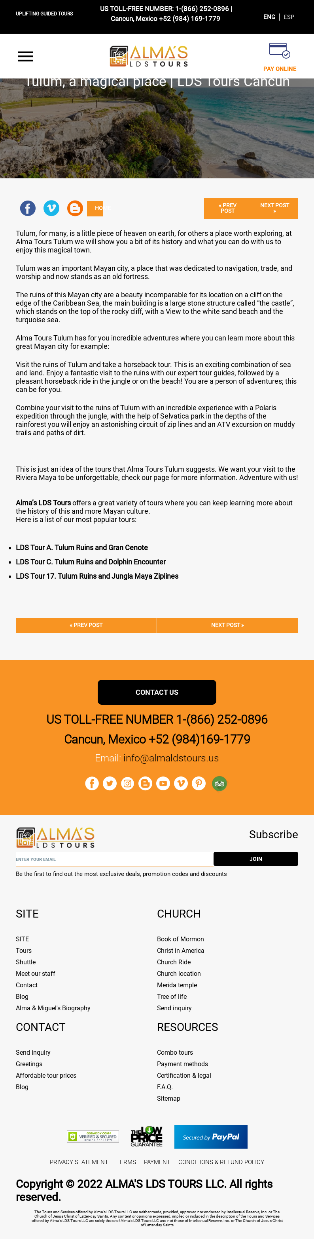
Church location (179, 973)
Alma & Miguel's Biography (53, 1008)
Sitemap (168, 1098)
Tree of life (172, 996)
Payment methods (182, 1064)
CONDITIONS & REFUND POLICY (221, 1162)
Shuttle (26, 962)
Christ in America (180, 950)
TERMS (126, 1162)
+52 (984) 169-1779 (189, 19)
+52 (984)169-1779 (199, 739)
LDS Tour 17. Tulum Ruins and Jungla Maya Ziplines (97, 576)
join (256, 859)
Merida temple (177, 985)
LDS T (25, 562)
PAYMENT (157, 1162)
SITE (22, 939)
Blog (22, 996)
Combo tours (175, 1052)
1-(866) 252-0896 (202, 9)
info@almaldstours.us (171, 758)
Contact (27, 985)
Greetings (29, 1064)
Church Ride (174, 962)
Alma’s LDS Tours (43, 503)
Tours (24, 950)
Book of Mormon (180, 939)
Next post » (274, 208)
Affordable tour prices (46, 1075)
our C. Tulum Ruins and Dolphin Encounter (100, 562)
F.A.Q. (165, 1087)
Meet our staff (35, 973)
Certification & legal (184, 1075)
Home (99, 208)
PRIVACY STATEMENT (79, 1162)
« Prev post (227, 208)
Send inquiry (174, 1008)
